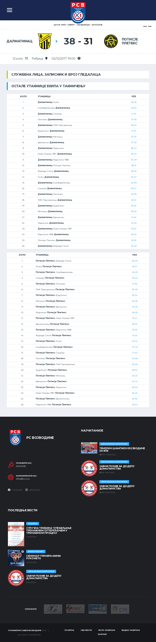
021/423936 (21, 466)
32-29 (133, 246)
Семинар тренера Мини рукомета (43, 557)
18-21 (134, 266)
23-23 (134, 375)
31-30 (134, 283)
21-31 (133, 113)
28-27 (134, 125)
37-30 (133, 119)
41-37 (133, 131)
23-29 (133, 182)
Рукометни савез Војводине (24, 630)
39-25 (133, 234)
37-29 (133, 159)
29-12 (134, 341)
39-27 (133, 188)
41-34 (133, 217)
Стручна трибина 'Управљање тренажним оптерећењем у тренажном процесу (49, 530)
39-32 (134, 370)
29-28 (135, 301)
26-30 (133, 194)
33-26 (133, 102)
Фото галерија (106, 630)
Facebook (15, 490)
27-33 (133, 142)
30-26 (135, 289)
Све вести (86, 630)
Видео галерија (131, 630)
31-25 (134, 335)
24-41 (134, 381)
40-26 (135, 358)
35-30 (133, 205)
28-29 (135, 260)
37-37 (133, 136)
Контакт (102, 634)
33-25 (134, 278)
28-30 (135, 312)
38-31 (133, 165)
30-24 (133, 154)
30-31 (133, 200)
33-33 (134, 329)
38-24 (133, 148)
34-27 (133, 177)
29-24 (135, 404)
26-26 (135, 364)
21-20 (134, 352)
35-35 (133, 240)
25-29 (135, 272)
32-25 (134, 393)
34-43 (133, 223)
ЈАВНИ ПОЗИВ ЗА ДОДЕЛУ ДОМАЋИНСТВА (116, 467)
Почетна (69, 630)
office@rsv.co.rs (23, 479)
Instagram (32, 490)
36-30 (133, 171)
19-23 (133, 228)
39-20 (135, 387)
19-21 (134, 318)
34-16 (134, 306)
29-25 (133, 108)
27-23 (135, 347)
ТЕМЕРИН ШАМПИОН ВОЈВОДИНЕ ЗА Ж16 (122, 449)
